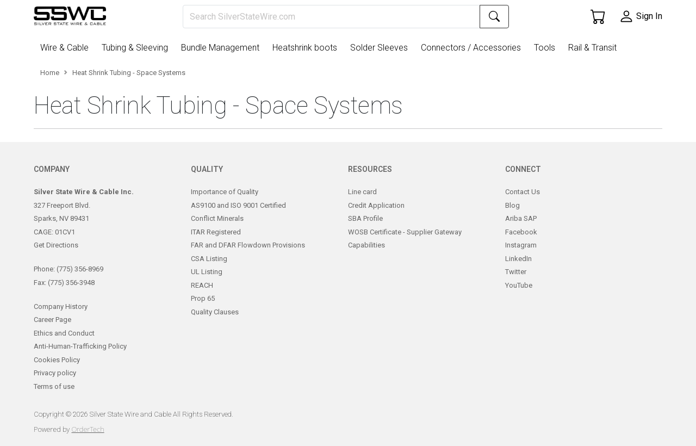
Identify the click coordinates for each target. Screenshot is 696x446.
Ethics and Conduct (64, 333)
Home (49, 73)
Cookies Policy (57, 360)
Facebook (521, 232)
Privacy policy (55, 373)
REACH (202, 285)
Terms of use (54, 386)
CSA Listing (209, 259)
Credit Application (376, 205)
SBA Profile (365, 218)
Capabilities (366, 245)
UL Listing (206, 272)
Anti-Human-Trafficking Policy (80, 346)
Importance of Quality (224, 192)
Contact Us (522, 192)
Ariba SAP (521, 218)
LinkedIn (518, 259)
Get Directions (56, 245)
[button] (66, 48)
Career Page (52, 319)
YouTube (518, 285)
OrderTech (87, 429)
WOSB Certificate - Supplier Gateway (405, 232)
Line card (362, 192)
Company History (61, 306)
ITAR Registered (216, 232)
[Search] (331, 16)
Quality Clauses (215, 312)
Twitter (515, 272)
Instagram (521, 245)
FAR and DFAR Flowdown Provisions (248, 245)
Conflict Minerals (217, 218)
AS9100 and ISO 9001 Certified (238, 205)
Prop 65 (203, 298)
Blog (512, 205)
